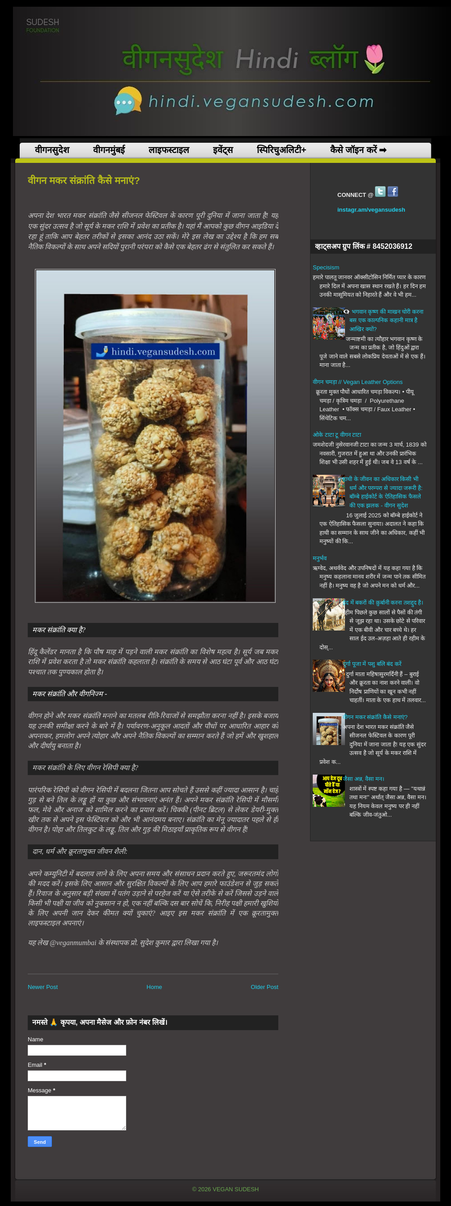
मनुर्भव (320, 558)
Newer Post (43, 987)
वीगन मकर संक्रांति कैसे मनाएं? (375, 717)
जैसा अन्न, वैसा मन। (363, 779)
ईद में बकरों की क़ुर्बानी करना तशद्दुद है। (383, 602)
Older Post (264, 987)
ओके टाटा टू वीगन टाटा (337, 434)
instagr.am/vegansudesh (371, 209)
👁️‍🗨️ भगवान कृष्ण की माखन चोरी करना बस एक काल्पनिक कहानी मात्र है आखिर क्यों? (383, 320)
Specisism (326, 267)
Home (154, 987)
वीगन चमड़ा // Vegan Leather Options (358, 382)
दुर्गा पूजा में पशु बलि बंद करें (372, 664)
